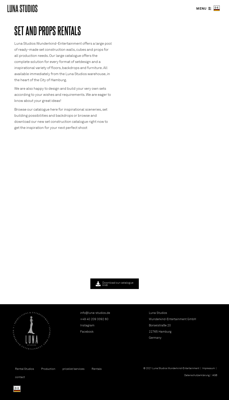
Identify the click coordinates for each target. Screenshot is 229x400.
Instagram (87, 325)
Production (48, 369)
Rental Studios (24, 369)
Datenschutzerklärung (196, 375)
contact (20, 377)
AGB (214, 375)
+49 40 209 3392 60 (94, 319)
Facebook (87, 331)
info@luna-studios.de (95, 313)
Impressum (208, 368)
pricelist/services (73, 369)
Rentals (97, 369)
